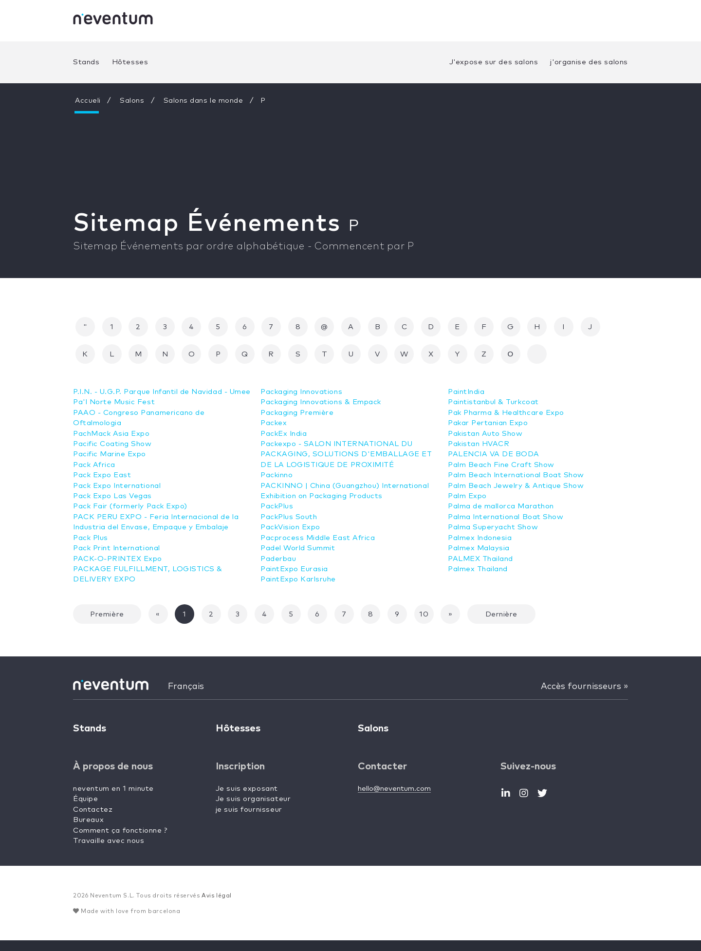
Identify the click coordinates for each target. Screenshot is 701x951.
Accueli (88, 100)
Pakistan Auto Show (485, 423)
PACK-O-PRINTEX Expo (118, 569)
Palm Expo (467, 485)
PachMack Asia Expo (111, 444)
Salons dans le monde (205, 100)
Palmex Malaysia (479, 537)
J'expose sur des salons (493, 62)
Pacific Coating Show (112, 454)
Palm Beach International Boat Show (517, 464)
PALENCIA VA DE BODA (494, 444)
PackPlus (277, 506)
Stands (86, 62)
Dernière (501, 625)
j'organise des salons (589, 62)
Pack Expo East (102, 485)
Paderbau (278, 558)
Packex (273, 423)
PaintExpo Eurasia (294, 569)
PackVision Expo (290, 527)
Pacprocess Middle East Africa (318, 537)
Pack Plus (90, 548)
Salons (133, 100)
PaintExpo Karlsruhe (298, 579)
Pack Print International (117, 558)
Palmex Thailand (478, 558)
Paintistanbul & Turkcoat (494, 391)
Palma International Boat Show (506, 506)
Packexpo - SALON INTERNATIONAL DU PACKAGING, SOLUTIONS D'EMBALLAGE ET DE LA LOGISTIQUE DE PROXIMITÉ (348, 454)
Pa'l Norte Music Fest (114, 412)
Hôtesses (130, 62)
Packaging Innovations (302, 391)
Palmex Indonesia (480, 527)
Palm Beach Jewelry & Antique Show (516, 475)
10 (423, 625)
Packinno (276, 475)
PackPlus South (288, 517)
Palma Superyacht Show (493, 517)
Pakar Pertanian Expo (488, 412)
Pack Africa (94, 475)
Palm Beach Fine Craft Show (501, 454)
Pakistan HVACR (479, 433)
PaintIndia (279, 590)
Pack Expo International (117, 496)
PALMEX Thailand (481, 548)
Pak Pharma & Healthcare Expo (506, 402)
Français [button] (186, 696)
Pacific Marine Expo (110, 464)
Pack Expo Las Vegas (112, 506)
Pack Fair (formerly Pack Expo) (130, 517)
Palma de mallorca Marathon (501, 496)
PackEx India (284, 433)
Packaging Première (297, 412)
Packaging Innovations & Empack (321, 402)
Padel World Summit (298, 548)
